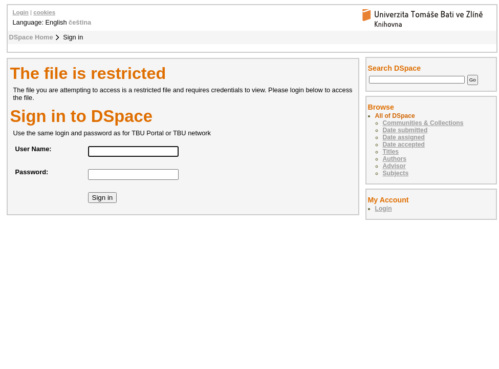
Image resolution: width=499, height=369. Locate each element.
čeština (80, 22)
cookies (44, 12)
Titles (391, 151)
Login (21, 12)
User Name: (33, 149)
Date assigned (404, 137)
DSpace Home (31, 37)
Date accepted (404, 144)
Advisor (394, 166)
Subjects (396, 173)
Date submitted (405, 130)
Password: (32, 172)
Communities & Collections (423, 123)
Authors (395, 158)
